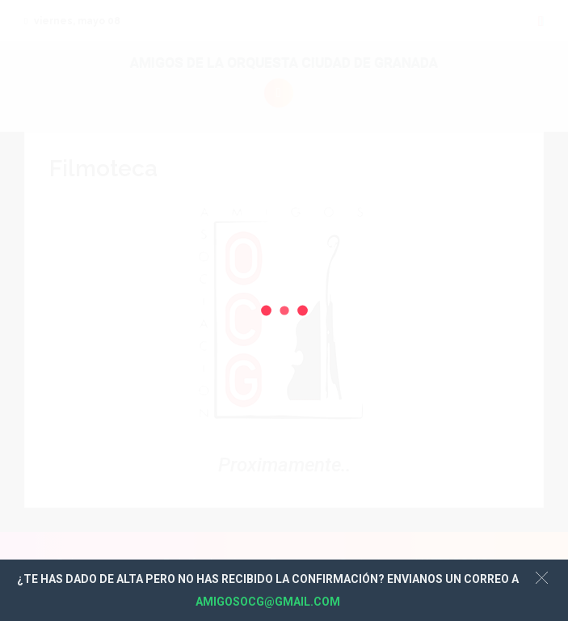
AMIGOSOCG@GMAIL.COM (268, 601)
